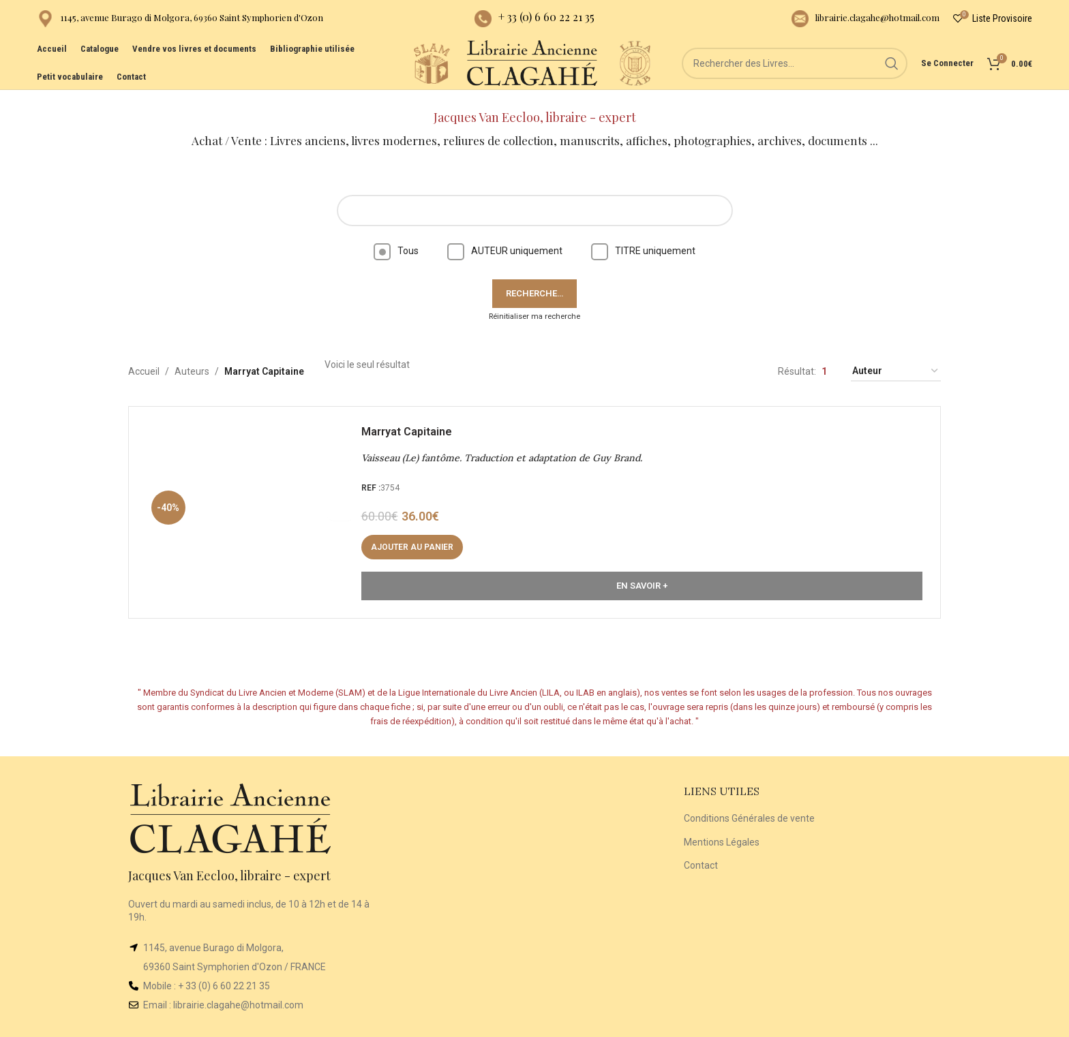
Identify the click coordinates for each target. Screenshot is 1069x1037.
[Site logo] (418, 74)
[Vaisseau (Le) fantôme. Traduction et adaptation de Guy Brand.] (251, 501)
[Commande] (896, 358)
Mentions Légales (721, 827)
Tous (396, 237)
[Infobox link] (180, 20)
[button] (415, 537)
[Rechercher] (801, 75)
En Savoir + (641, 575)
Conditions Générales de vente (749, 804)
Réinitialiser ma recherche (534, 302)
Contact (701, 851)
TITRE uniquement (643, 237)
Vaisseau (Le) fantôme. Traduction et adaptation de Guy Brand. (504, 448)
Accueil (144, 357)
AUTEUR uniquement (504, 237)
